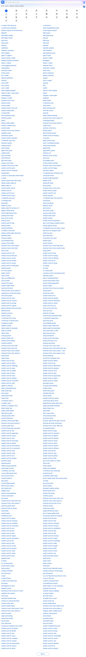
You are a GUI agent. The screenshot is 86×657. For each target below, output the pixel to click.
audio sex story (47, 310)
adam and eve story (49, 140)
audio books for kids (7, 468)
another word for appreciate (9, 433)
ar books (4, 561)
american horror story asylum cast (53, 606)
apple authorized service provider (11, 308)
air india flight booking (8, 483)
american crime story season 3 (10, 423)
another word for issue (8, 451)
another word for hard (7, 533)
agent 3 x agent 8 (6, 55)
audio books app (6, 391)
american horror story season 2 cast (12, 608)
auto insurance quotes (8, 115)
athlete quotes (47, 563)
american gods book (7, 426)
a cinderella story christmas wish (53, 173)
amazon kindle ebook (49, 603)
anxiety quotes (47, 130)
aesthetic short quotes (8, 593)
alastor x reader (47, 63)
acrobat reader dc (6, 478)
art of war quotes (6, 270)
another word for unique (50, 381)
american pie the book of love (52, 503)
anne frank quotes (6, 295)
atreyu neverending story (8, 388)
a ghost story (47, 125)
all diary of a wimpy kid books (10, 601)
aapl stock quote (48, 320)
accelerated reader (48, 120)
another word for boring (50, 631)
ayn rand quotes (48, 573)
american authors (6, 343)
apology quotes (6, 463)
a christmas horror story (8, 318)
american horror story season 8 (10, 290)
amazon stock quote (49, 215)
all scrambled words (7, 240)
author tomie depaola (49, 468)
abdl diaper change (7, 35)
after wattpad (5, 53)
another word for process (9, 548)
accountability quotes (49, 323)
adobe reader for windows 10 (10, 208)
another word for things (50, 263)
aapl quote (4, 203)
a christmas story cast (8, 140)
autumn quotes (5, 315)
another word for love (7, 193)
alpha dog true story (49, 333)
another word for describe (51, 643)
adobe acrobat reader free (51, 325)
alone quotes (47, 185)
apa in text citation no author (51, 461)
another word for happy (50, 168)
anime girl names (6, 70)
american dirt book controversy (52, 423)
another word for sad (49, 193)
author (3, 120)
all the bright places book (9, 213)
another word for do (49, 646)
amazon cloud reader (7, 243)
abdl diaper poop (48, 35)
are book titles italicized (50, 386)
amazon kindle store (7, 338)
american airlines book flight (9, 421)
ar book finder (5, 113)
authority (45, 113)
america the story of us (50, 340)
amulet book (5, 355)
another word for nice (7, 456)
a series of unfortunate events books (12, 175)
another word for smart (50, 551)
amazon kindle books (7, 110)
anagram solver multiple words (52, 611)
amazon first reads (7, 283)
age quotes (4, 481)
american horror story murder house (54, 248)
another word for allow (50, 518)
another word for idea (49, 533)
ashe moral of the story (50, 308)
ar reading (46, 265)
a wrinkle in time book (8, 230)
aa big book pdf (48, 473)
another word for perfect (50, 456)
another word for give (7, 531)
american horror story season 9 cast (54, 353)
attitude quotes (5, 225)
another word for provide (8, 303)
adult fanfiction (5, 158)
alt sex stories (5, 280)
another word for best (49, 521)
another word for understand (10, 265)
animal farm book (48, 293)
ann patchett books (49, 428)
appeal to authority (7, 386)
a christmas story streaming (51, 471)
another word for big (49, 363)
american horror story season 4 (52, 608)
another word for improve (50, 446)
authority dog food (48, 393)
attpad (45, 93)
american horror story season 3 (52, 501)
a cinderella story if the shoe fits (52, 198)
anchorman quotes (48, 508)
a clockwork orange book (50, 318)
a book (3, 576)
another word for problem (9, 378)
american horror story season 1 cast (54, 350)
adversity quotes (48, 275)
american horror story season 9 (52, 123)
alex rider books (48, 596)
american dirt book (7, 288)
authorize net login (48, 313)
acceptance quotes (7, 323)
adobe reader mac (48, 408)
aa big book (46, 200)
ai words (45, 481)
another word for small (8, 551)
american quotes (48, 506)
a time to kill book (48, 578)
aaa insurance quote (7, 476)
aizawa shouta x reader (8, 58)
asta (44, 85)
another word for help (7, 223)
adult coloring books (49, 108)
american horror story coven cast (53, 498)
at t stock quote (48, 270)
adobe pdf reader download (51, 406)
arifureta (3, 80)
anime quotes (5, 148)
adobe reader (47, 100)
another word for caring (8, 436)
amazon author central (8, 188)
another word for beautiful (9, 138)
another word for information (10, 538)
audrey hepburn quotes (50, 225)
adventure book (6, 235)
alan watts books (48, 483)
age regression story (49, 53)
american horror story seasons (10, 130)
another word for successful (9, 381)
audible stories (47, 388)
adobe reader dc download (9, 328)
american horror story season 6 (10, 611)
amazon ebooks (48, 243)
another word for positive (8, 458)
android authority (48, 355)
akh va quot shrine (48, 413)
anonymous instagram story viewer (11, 626)
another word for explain (8, 370)
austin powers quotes (7, 566)
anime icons (46, 70)
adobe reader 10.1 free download (53, 586)
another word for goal (49, 531)
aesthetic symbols (48, 48)
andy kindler (5, 511)
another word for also (7, 361)
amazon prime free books (50, 338)
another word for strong (8, 263)
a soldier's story (6, 403)
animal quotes (5, 513)
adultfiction (4, 48)
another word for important (9, 170)
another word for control (50, 638)
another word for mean (8, 376)
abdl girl (45, 38)
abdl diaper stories (7, 38)
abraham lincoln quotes (50, 155)
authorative (46, 566)
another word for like (49, 451)
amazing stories (6, 145)
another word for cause (8, 636)
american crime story (49, 128)
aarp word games (48, 203)
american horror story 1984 (9, 165)
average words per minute (51, 398)
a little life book (6, 578)
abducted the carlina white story (52, 403)
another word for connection (9, 526)
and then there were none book (10, 428)
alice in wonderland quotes (51, 143)
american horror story (7, 100)
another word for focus (50, 370)
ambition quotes (48, 496)
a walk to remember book (50, 581)
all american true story (50, 238)
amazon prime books (49, 145)
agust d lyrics (47, 55)
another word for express (50, 648)
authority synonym (6, 313)
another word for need (49, 453)
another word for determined (51, 365)
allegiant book (5, 491)
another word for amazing (51, 135)
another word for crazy (8, 298)
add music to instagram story (52, 230)
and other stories (48, 110)
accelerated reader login (50, 476)
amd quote (4, 498)
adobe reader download (50, 115)
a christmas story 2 (7, 401)
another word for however (9, 300)
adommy (4, 45)
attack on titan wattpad (50, 90)
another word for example (51, 368)
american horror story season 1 (52, 165)
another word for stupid (50, 378)
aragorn (45, 78)
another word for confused (51, 523)
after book (46, 158)
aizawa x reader (48, 58)
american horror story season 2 (10, 353)
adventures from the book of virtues (12, 591)
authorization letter (7, 396)
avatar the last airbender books (52, 315)
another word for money (8, 546)
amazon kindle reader (7, 285)
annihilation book (6, 516)
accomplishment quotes (50, 583)
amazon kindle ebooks (8, 606)
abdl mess (4, 40)
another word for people (50, 546)
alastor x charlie (6, 63)
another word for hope (8, 373)
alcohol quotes (47, 486)
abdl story (46, 43)
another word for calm (49, 633)
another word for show (8, 195)
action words (5, 275)
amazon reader (47, 285)
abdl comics (46, 33)
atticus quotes (47, 466)
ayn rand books (6, 573)
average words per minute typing (53, 571)
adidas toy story (6, 205)
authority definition (7, 228)
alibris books (5, 333)
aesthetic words (6, 133)
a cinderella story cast (8, 198)
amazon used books (7, 496)
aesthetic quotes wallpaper (51, 591)
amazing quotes (6, 335)
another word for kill (7, 541)
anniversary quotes (7, 135)
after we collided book (8, 278)
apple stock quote (6, 150)
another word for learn (49, 373)
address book (47, 180)
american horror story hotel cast (11, 501)
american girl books (49, 343)
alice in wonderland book (50, 278)
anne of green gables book (51, 513)
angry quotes (47, 250)
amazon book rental (7, 215)
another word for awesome (51, 433)
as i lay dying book (7, 563)
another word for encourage (9, 441)
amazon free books (49, 493)
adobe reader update (7, 411)
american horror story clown (51, 346)
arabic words (47, 561)
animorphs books (48, 621)
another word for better (8, 363)
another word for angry (50, 431)
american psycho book (8, 506)
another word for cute (49, 641)
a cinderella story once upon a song (54, 228)
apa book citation (48, 170)
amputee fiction (47, 65)
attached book (5, 310)
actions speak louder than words (11, 180)
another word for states (8, 553)
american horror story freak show (53, 245)
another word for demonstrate (10, 643)
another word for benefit (8, 631)
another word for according (9, 628)
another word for (6, 190)
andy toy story (5, 220)
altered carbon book (49, 491)
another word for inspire (50, 538)
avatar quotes (5, 568)
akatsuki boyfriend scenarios (10, 60)
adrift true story (47, 233)
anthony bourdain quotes (50, 556)
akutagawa (46, 60)
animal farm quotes (7, 618)
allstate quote (47, 240)
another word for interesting (51, 300)
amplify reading (47, 218)
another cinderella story (8, 125)
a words (3, 178)
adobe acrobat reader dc (8, 183)
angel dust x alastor (49, 68)
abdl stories (4, 43)
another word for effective (51, 438)
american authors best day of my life (54, 421)
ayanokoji (46, 98)
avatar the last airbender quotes (52, 568)
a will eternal (47, 25)
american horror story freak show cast (54, 348)
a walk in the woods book (9, 581)
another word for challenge (9, 365)
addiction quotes (6, 325)
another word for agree (8, 518)
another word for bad (49, 253)
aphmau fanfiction (48, 75)
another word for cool (7, 528)
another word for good (8, 168)
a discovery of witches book (9, 320)
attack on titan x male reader (10, 93)
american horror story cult (9, 348)
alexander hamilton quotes (51, 488)
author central (5, 273)
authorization (5, 173)
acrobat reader (5, 128)
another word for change (50, 255)
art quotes (46, 138)
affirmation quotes (6, 413)
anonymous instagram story (51, 358)
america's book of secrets (9, 508)
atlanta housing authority (8, 466)
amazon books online (49, 416)
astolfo (45, 88)
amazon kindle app (7, 418)
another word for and (7, 431)
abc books (4, 583)
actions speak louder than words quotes (55, 478)
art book (45, 268)
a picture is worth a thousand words (54, 273)
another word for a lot (7, 253)
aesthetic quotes (6, 118)
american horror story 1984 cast (52, 426)
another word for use (49, 305)
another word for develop (50, 298)
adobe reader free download (51, 328)
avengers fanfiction (7, 571)
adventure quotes (6, 143)
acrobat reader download (50, 178)
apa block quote (6, 461)
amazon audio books (49, 213)
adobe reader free (6, 408)
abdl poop (46, 40)
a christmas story (48, 103)
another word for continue (51, 526)
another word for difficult (50, 436)
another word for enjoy (8, 368)
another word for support (8, 305)
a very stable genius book (9, 473)
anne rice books (48, 623)
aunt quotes (4, 393)
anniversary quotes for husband (52, 516)
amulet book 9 (47, 290)
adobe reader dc (6, 185)
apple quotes (47, 558)
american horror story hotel (9, 248)
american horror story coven (51, 188)
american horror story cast (9, 108)
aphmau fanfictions (7, 78)
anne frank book (6, 623)
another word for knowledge (51, 541)
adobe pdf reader (48, 183)
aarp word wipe (6, 155)
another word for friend (50, 443)
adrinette (45, 45)
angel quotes (5, 358)
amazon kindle (5, 105)
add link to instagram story (9, 406)
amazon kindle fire (48, 335)
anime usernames (48, 73)
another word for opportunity (51, 376)
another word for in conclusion (10, 448)
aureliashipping (5, 95)
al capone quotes (48, 593)
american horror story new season (53, 288)
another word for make (50, 543)
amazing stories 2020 (7, 416)
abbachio (4, 33)
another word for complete (9, 638)
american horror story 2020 (9, 346)
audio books (46, 105)
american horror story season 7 (10, 503)
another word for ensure (50, 441)
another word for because (9, 255)
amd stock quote (48, 418)
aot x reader (5, 75)
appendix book (5, 558)
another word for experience (51, 220)
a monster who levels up (8, 25)
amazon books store (7, 603)
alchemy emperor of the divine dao (11, 30)
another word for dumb (8, 648)
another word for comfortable (52, 636)
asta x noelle (5, 88)
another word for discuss (8, 646)
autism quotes (47, 396)
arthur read (46, 463)
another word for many (8, 453)
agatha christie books (7, 210)
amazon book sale (48, 601)
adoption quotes (6, 588)
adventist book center (49, 588)
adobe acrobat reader (7, 123)
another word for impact (8, 536)
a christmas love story (8, 471)
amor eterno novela (7, 218)
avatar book (4, 398)
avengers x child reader (50, 95)
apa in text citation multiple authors (53, 223)
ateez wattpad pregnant (8, 90)
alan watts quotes (48, 210)
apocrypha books (48, 383)
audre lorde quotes (48, 391)
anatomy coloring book (50, 613)
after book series (6, 160)
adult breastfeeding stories (51, 28)
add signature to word (8, 586)
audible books (5, 153)
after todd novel (48, 235)
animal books (47, 616)
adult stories (46, 208)
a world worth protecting (8, 28)
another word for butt (7, 633)
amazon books (5, 103)
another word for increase (51, 536)
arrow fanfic (5, 83)
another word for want (8, 556)
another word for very (49, 553)
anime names (5, 73)
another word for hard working (10, 446)
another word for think (49, 458)
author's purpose (48, 195)
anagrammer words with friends (11, 293)
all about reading (6, 238)
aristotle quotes (6, 268)
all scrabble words (48, 160)
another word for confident (9, 523)
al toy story (4, 596)
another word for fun (49, 260)
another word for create (8, 258)
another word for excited (8, 260)
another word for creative (9, 641)
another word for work (8, 383)
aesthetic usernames (7, 50)
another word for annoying (9, 521)
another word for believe (50, 361)
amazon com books (7, 163)
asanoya (45, 83)
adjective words (47, 205)
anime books (5, 621)
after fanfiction (47, 50)
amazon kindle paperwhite (51, 283)
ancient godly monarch (50, 30)
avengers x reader (6, 98)
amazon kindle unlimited (50, 163)
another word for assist (50, 628)
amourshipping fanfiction (8, 65)
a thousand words (48, 175)
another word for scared (50, 303)
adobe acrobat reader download (10, 233)
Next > (43, 654)
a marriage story (6, 200)
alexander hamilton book (8, 598)
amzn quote (4, 250)
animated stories (48, 618)
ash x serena (5, 85)
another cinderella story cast (51, 626)
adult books (46, 411)
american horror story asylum (10, 245)
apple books (46, 148)
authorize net (47, 153)
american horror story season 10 (53, 118)
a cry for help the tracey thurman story (54, 576)
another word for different (51, 258)
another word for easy (8, 438)
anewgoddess (5, 68)
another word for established (51, 528)
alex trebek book (6, 488)
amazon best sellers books (51, 280)
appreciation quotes (49, 150)
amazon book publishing (8, 493)
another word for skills (50, 548)
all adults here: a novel (50, 598)
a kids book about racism (50, 401)
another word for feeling (8, 443)
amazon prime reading (8, 340)
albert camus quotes (7, 486)
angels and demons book (50, 511)
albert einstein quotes (49, 133)
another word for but (49, 295)
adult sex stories (6, 330)
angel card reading (7, 616)
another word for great (50, 190)
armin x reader (47, 80)
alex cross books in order (50, 330)
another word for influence (51, 448)
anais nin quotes (6, 613)
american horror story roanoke (10, 350)
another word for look (7, 543)
